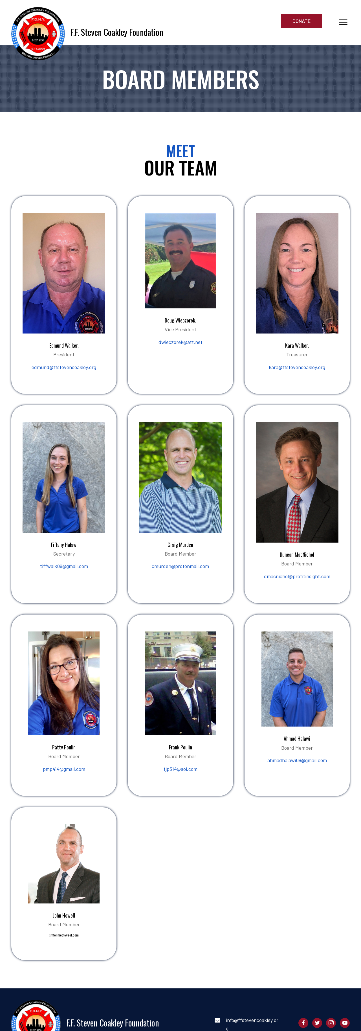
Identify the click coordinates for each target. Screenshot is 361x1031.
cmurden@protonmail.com (180, 566)
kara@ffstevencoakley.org (297, 367)
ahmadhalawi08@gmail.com (297, 760)
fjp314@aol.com (180, 769)
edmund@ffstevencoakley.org (64, 367)
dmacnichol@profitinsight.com (297, 576)
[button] (301, 21)
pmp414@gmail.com (64, 769)
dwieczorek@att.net (180, 342)
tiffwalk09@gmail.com (64, 566)
